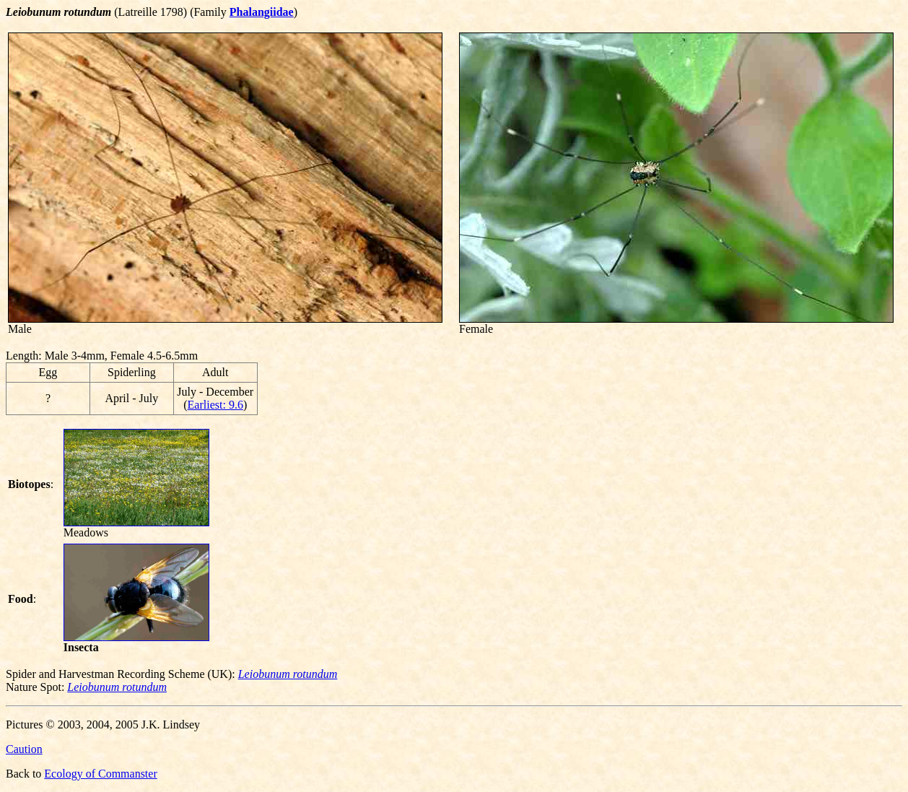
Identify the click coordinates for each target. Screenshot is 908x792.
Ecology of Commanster (100, 773)
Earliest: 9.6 (215, 405)
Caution (24, 749)
